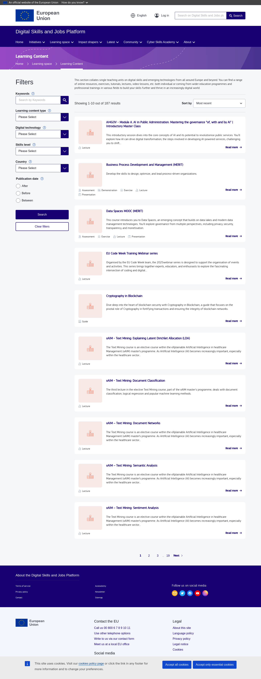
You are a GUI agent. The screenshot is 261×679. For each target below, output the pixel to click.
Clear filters (42, 226)
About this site (182, 627)
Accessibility (100, 586)
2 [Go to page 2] (149, 555)
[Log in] (162, 16)
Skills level (23, 144)
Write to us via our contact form (114, 638)
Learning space (60, 42)
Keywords (22, 93)
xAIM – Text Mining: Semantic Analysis (131, 465)
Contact (19, 597)
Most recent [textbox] (204, 103)
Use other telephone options (112, 633)
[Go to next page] (178, 556)
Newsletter (100, 592)
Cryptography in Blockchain (124, 296)
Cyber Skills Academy (161, 42)
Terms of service (23, 586)
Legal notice (180, 644)
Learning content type (31, 110)
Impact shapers (88, 42)
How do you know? (75, 2)
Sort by (187, 103)
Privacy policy (22, 592)
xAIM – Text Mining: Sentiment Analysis (132, 508)
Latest (111, 42)
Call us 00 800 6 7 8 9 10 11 (112, 627)
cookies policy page (91, 663)
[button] (138, 16)
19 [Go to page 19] (168, 555)
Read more (231, 147)
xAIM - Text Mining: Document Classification (135, 381)
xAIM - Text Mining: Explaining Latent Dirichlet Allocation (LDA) (148, 338)
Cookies (178, 649)
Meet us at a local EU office (111, 644)
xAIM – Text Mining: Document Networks (133, 423)
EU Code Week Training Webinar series (132, 253)
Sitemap (99, 597)
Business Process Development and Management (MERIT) (144, 165)
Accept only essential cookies (215, 664)
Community (131, 42)
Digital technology (28, 127)
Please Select (27, 117)
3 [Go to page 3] (158, 555)
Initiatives (35, 42)
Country (21, 161)
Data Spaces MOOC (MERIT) (124, 211)
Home (19, 42)
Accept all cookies (176, 664)
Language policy (183, 633)
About (187, 42)
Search (238, 15)
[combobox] (219, 103)
